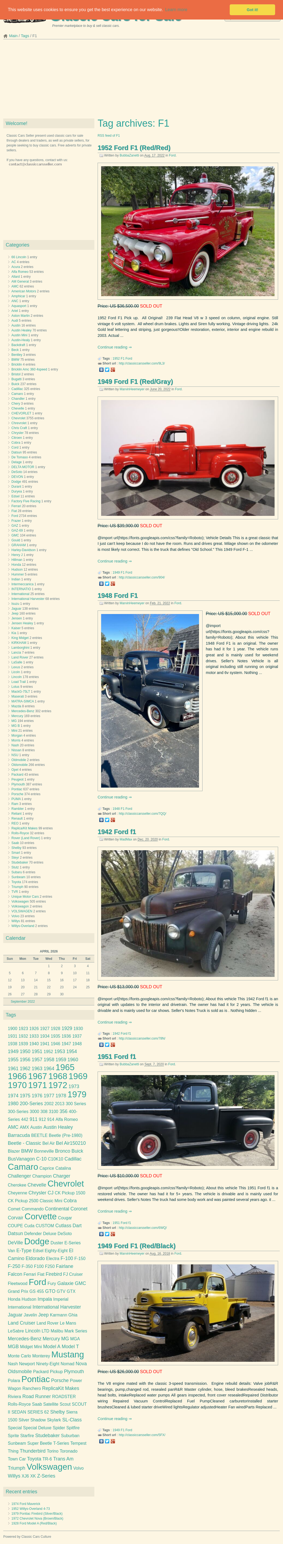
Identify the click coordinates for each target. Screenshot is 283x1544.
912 (42, 1119)
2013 (59, 1103)
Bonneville (44, 1151)
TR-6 (47, 1459)
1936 (66, 1036)
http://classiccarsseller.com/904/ (142, 577)
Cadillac (17, 389)
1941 (44, 1043)
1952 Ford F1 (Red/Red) (134, 147)
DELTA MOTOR (22, 467)
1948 (116, 809)
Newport (27, 1363)
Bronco (62, 1151)
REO (14, 823)
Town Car (17, 1459)
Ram (14, 804)
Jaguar (16, 608)
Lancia (16, 652)
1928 (55, 1028)
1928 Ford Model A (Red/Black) (34, 1523)
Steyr (15, 857)
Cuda (29, 1225)
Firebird (54, 1274)
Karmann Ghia (63, 1315)
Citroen (16, 438)
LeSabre (16, 1331)
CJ (51, 1192)
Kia (13, 633)
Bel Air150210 (71, 1143)
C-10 (41, 1159)
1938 (12, 1043)
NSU (14, 755)
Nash (15, 745)
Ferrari (16, 506)
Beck (15, 350)
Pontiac (16, 789)
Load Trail (18, 682)
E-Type (24, 1250)
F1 (123, 358)
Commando (33, 1209)
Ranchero (32, 1388)
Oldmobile (18, 760)
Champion (42, 1176)
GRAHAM (18, 545)
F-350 (27, 1266)
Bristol (15, 374)
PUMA (16, 799)
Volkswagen (20, 901)
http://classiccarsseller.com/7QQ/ (142, 814)
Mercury (17, 716)
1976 (37, 1095)
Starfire (27, 1435)
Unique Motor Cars (25, 897)
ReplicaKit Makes (60, 1388)
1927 (44, 1028)
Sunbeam (18, 877)
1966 (17, 1076)
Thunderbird (33, 1451)
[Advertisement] (141, 81)
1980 (13, 1103)
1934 (44, 1036)
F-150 (80, 1258)
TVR (14, 892)
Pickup (56, 1371)
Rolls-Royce (20, 833)
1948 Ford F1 (118, 595)
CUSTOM (45, 1225)
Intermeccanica (22, 584)
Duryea (16, 491)
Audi (14, 320)
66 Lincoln (18, 257)
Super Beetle (39, 1443)
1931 (12, 1036)
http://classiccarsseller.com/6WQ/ (143, 1228)
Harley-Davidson (23, 550)
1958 (48, 1059)
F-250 (14, 1266)
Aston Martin (20, 316)
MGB (13, 1346)
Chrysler (17, 433)
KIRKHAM (18, 643)
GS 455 (36, 1291)
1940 (34, 1043)
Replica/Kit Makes (24, 828)
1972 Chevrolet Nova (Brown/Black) (37, 1518)
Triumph (17, 887)
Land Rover (19, 657)
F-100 (67, 1258)
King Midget (20, 638)
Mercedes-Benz (22, 711)
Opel (14, 770)
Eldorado (35, 1258)
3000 (34, 1111)
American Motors (23, 291)
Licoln (15, 672)
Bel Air (48, 1143)
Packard (17, 774)
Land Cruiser (21, 1323)
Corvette (40, 1216)
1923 (23, 1028)
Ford (172, 155)
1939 (23, 1043)
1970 (17, 1085)
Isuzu (15, 604)
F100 (39, 1266)
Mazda (16, 706)
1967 (37, 1076)
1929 (66, 1028)
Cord (14, 447)
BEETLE (39, 1135)
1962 (25, 1068)
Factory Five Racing (26, 501)
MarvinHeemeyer (132, 389)
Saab (15, 843)
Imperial (61, 1299)
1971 (37, 1085)
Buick (15, 384)
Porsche (17, 794)
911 (34, 1119)
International (20, 594)
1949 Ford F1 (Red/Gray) (135, 381)
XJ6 (25, 1476)
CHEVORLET (21, 413)
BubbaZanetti (129, 155)
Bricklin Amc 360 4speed (29, 369)
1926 (34, 1028)
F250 (50, 1266)
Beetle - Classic (24, 1143)
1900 (12, 1028)
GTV (61, 1291)
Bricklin (16, 364)
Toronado (68, 1451)
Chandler (18, 399)
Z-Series (46, 1476)
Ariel (14, 311)
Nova (81, 1363)
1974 (13, 1095)
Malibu (57, 1331)
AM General (20, 281)
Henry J (17, 555)
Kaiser (16, 628)
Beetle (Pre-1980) (66, 1135)
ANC (14, 301)
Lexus (15, 667)
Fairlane (64, 1266)
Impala (45, 1299)
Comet (14, 1209)
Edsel (15, 496)
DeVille (15, 1242)
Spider (59, 1427)
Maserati (17, 696)
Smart (15, 853)
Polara (14, 1380)
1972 (57, 1085)
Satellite (50, 1404)
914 (50, 1119)
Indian (15, 579)
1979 (76, 1094)
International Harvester (27, 599)
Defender (33, 1233)
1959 (60, 1059)
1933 (34, 1036)
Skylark (54, 1420)
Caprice (46, 1168)
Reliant (16, 814)
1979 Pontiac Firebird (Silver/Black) (37, 1514)
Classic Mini (51, 1200)
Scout (65, 1404)
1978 (60, 1095)
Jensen (16, 618)
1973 (74, 1086)
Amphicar (18, 296)
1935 (55, 1036)
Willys (15, 921)
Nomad (67, 1363)
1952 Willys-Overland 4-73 (30, 1509)
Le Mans (68, 1323)
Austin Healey (21, 330)
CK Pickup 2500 (23, 1200)
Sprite (13, 1435)
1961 (13, 1068)
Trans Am (63, 1459)
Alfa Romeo (20, 272)
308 (44, 1111)
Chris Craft (19, 428)
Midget (26, 1346)
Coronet (79, 1208)
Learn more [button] (176, 9)
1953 (59, 1051)
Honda (16, 565)
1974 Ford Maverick (25, 1504)
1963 (37, 1068)
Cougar (65, 1218)
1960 (72, 1059)
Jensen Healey (22, 623)
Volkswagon (20, 906)
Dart (77, 1225)
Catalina (63, 1168)
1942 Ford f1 (117, 831)
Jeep (14, 613)
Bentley (16, 355)
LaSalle (16, 662)
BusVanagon (21, 1159)
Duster (57, 1243)
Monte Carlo (19, 1356)
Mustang (67, 1354)
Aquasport (18, 306)
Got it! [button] (252, 10)
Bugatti (16, 379)
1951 (116, 1223)
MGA (75, 1339)
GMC (15, 535)
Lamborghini (20, 648)
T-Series (61, 1443)
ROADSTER (64, 1396)
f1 (129, 1033)
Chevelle (17, 408)
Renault (17, 818)
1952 (116, 358)
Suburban (70, 1435)
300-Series (18, 1111)
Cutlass (63, 1225)
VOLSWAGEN (21, 911)
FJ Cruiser (73, 1274)
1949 (116, 572)
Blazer (14, 1151)
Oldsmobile (19, 765)
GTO (50, 1291)
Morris (15, 740)
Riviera (14, 1396)
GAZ (14, 526)
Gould (15, 540)
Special (15, 1427)
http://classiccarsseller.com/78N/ (142, 1038)
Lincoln (16, 677)
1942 (116, 1033)
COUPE (15, 1225)
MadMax (126, 839)
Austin (15, 325)
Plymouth (18, 784)
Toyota (16, 882)
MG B (15, 726)
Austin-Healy (20, 340)
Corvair (15, 1217)
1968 (57, 1076)
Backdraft (18, 345)
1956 (25, 1059)
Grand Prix (18, 1291)
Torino (52, 1451)
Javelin (30, 1315)
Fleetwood (17, 1283)
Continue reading (113, 347)
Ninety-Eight (47, 1363)
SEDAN (18, 1412)
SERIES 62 (38, 1412)
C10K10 (55, 1159)
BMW (15, 360)
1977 (48, 1095)
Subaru (16, 872)
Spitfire (73, 1427)
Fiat (14, 511)
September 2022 (23, 1001)
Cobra (15, 443)
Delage (16, 462)
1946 (55, 1043)
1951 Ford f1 (117, 1056)
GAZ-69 (17, 530)
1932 (23, 1036)
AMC (15, 286)
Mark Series (75, 1331)
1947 (66, 1043)
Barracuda (19, 1135)
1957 (37, 1059)
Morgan (17, 735)
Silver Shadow (32, 1420)
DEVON (17, 477)
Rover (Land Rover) (25, 838)
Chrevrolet (18, 423)
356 (63, 1111)
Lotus (15, 687)
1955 (13, 1059)
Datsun (16, 452)
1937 (77, 1036)
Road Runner (36, 1396)
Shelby (16, 848)
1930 (78, 1028)
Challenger (19, 1176)
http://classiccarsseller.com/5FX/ (142, 1435)
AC (13, 262)
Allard (15, 277)
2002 (49, 1103)
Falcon (15, 1274)
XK (33, 1476)
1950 (25, 1051)
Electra (52, 1258)
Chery (15, 403)
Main (13, 36)
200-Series (31, 1103)
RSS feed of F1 (109, 136)
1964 (48, 1068)
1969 (78, 1076)
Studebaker (19, 862)
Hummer (17, 574)
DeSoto (16, 472)
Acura (15, 267)
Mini (14, 731)
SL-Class (72, 1419)
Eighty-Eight (56, 1250)
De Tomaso (19, 457)
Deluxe (49, 1233)
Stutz (15, 867)
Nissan (16, 750)
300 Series (76, 1103)
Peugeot (17, 779)
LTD (45, 1331)
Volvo (15, 916)
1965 (64, 1067)
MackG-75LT (20, 691)
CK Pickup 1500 (70, 1193)
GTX (71, 1291)
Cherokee (17, 1185)
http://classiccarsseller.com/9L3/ (142, 363)
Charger (61, 1176)
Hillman (16, 560)
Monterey (41, 1356)
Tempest (78, 1443)
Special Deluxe (37, 1427)
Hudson (17, 569)
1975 (25, 1095)
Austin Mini (19, 335)
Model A (52, 1346)
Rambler (17, 809)
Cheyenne (17, 1193)
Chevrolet (18, 418)
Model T (70, 1346)
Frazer (16, 521)
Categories (17, 245)
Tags (25, 36)
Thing (13, 1451)
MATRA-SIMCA (22, 701)
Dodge (16, 482)
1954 (71, 1051)
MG (14, 721)
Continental (57, 1208)
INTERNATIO (21, 589)
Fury (52, 1283)
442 (24, 1119)
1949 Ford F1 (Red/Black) (137, 1245)
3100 (53, 1111)
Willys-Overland (22, 926)
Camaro (17, 394)
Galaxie (65, 1283)
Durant (16, 486)
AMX (24, 1127)
